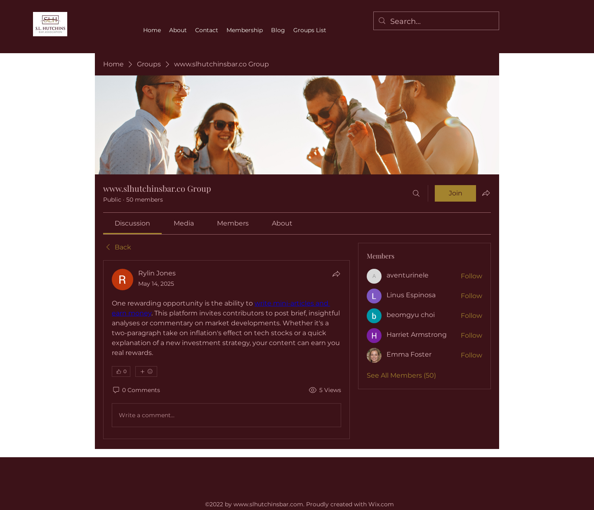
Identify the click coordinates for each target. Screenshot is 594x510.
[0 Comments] (136, 390)
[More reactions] (146, 371)
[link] (132, 223)
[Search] (416, 193)
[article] (226, 349)
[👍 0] (121, 371)
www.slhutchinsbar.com (268, 504)
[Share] (336, 274)
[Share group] (486, 193)
